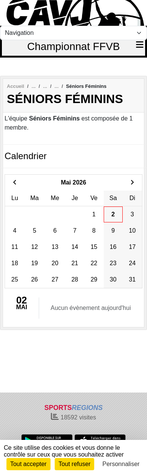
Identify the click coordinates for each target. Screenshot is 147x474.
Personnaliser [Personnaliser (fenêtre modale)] (121, 464)
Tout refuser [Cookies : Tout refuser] (74, 464)
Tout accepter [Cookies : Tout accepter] (28, 464)
